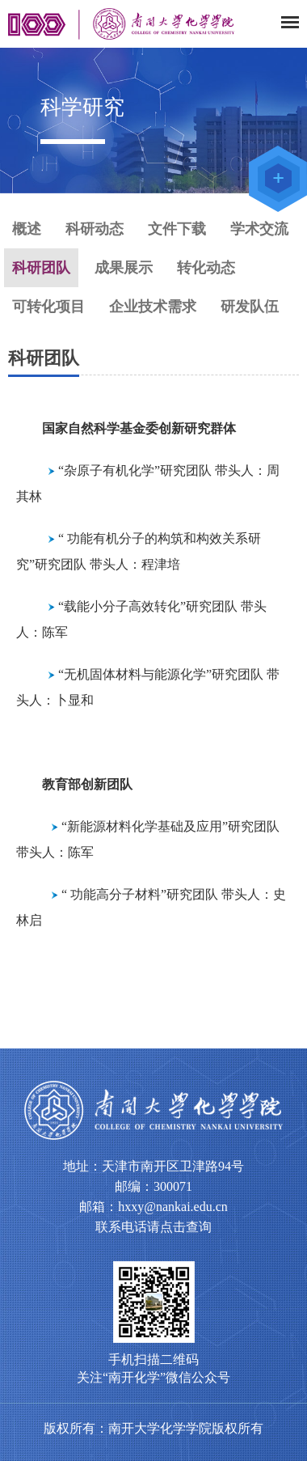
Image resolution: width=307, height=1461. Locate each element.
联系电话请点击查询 (153, 1227)
